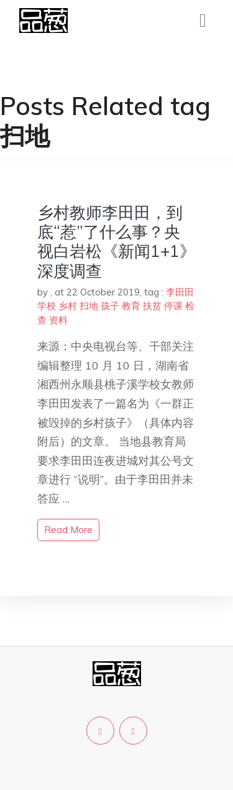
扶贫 (152, 306)
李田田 (180, 292)
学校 (46, 306)
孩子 (110, 306)
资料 (58, 320)
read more (68, 530)
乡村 (67, 306)
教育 (131, 306)
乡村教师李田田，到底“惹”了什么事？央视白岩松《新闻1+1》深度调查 (116, 241)
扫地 (89, 306)
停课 (173, 306)
